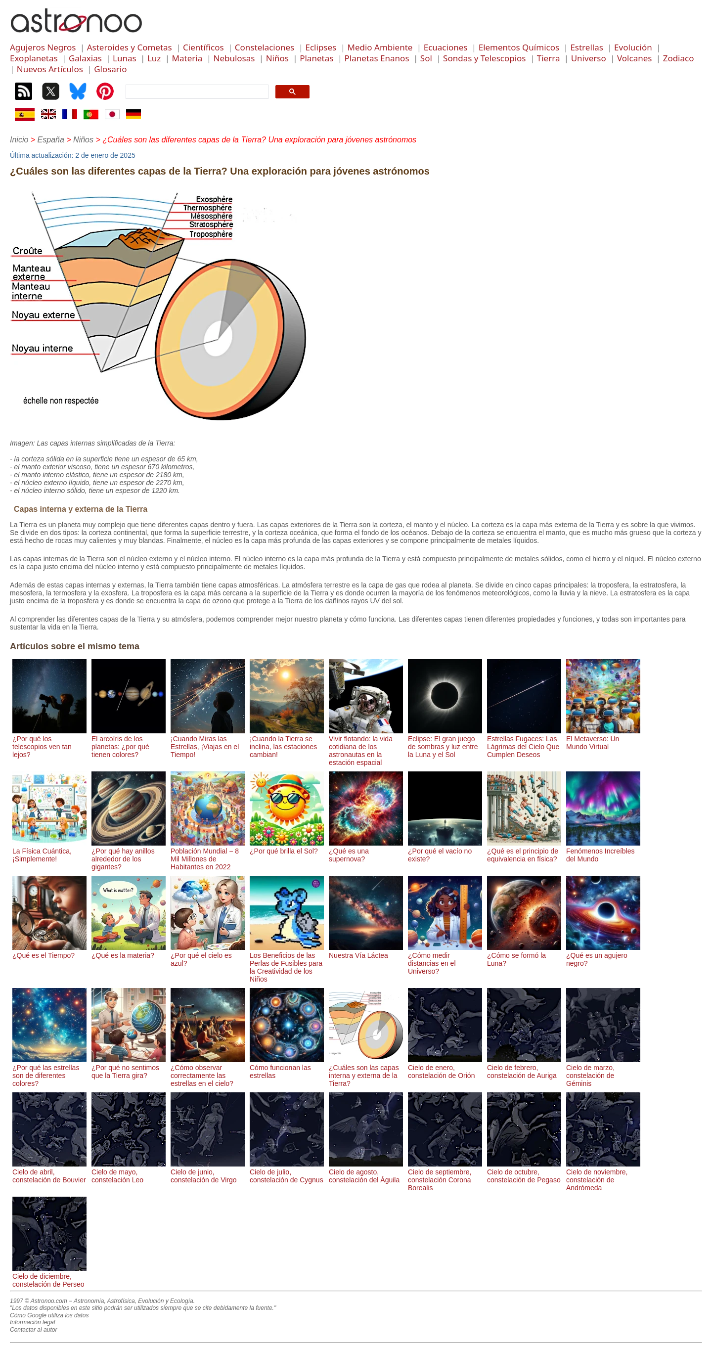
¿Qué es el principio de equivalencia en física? (524, 851)
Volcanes (634, 58)
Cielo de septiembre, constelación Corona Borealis (445, 1176)
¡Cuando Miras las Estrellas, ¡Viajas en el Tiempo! (208, 743)
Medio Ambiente (379, 47)
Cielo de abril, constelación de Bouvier (49, 1172)
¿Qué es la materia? (128, 951)
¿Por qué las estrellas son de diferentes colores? (49, 1071)
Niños (277, 58)
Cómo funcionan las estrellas (287, 1067)
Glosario (110, 69)
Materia (187, 58)
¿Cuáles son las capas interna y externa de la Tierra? (366, 1071)
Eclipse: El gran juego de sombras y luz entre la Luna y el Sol (445, 743)
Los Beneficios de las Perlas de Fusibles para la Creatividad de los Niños (287, 963)
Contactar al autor (33, 1329)
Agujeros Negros (43, 47)
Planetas (316, 58)
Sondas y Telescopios (484, 58)
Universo (588, 58)
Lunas (124, 58)
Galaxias (85, 58)
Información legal (32, 1322)
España (51, 139)
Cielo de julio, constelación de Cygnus (287, 1172)
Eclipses (321, 47)
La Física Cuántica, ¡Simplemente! (49, 851)
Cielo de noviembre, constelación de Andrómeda (603, 1176)
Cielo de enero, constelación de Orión (445, 1067)
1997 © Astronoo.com (38, 1301)
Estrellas (586, 47)
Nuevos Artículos (50, 69)
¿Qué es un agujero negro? (603, 955)
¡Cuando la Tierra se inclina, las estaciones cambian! (287, 743)
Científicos (203, 47)
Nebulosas (234, 58)
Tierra (548, 58)
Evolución (633, 47)
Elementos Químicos (519, 47)
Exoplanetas (34, 58)
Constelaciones (264, 47)
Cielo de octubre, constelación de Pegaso (524, 1172)
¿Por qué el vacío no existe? (445, 851)
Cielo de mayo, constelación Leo (128, 1172)
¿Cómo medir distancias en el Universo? (445, 959)
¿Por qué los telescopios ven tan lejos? (49, 743)
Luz (154, 58)
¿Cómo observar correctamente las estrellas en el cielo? (208, 1071)
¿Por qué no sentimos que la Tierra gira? (128, 1067)
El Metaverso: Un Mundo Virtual (603, 739)
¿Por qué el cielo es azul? (208, 955)
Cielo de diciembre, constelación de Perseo (49, 1276)
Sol (426, 58)
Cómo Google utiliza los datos (49, 1315)
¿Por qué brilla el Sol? (287, 847)
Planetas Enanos (377, 58)
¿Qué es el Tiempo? (49, 951)
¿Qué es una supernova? (366, 851)
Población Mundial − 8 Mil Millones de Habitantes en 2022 (208, 855)
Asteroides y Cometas (129, 47)
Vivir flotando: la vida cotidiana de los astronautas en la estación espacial (366, 746)
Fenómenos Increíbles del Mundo (603, 851)
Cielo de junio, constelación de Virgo (208, 1172)
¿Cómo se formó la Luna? (524, 955)
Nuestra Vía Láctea (366, 951)
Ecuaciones (446, 47)
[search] (196, 92)
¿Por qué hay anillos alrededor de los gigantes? (128, 855)
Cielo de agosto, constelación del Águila (366, 1172)
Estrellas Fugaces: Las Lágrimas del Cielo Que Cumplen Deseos (524, 743)
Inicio (19, 139)
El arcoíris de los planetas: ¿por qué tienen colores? (128, 743)
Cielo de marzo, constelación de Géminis (603, 1071)
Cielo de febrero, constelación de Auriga (524, 1067)
